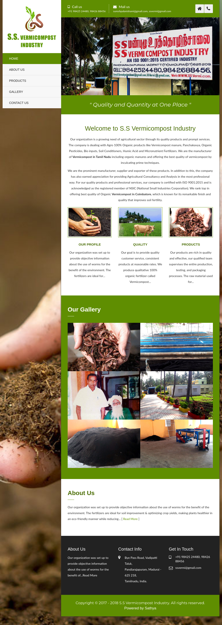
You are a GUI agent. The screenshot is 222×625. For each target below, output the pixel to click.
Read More (130, 519)
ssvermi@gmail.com (160, 11)
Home (13, 58)
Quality (140, 244)
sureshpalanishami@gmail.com (130, 11)
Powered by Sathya (140, 608)
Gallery (16, 92)
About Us (16, 69)
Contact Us (19, 103)
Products (17, 80)
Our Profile (89, 244)
